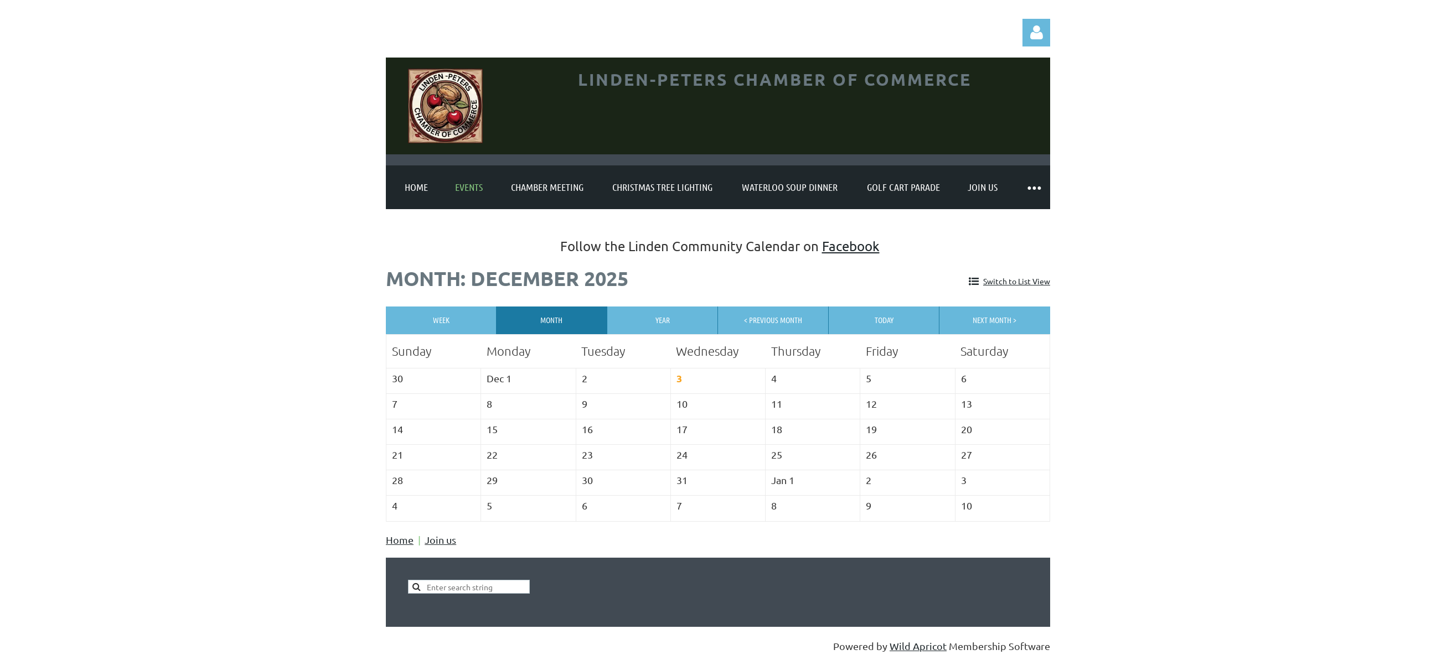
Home (400, 539)
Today (884, 320)
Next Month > (994, 320)
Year (662, 320)
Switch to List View (1016, 281)
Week (441, 320)
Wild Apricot (918, 646)
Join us (440, 539)
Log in (1036, 32)
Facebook (851, 246)
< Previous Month (773, 320)
